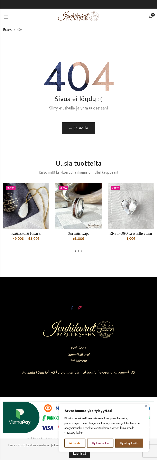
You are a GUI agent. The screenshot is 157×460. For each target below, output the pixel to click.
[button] (75, 251)
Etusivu (7, 29)
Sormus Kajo (78, 233)
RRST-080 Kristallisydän (131, 233)
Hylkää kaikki (100, 443)
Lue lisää (79, 453)
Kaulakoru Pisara (26, 233)
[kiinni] (146, 406)
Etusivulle (78, 128)
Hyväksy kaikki (129, 443)
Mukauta (75, 443)
